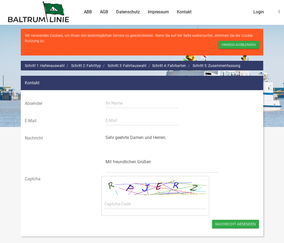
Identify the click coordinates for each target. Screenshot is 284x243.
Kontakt (184, 11)
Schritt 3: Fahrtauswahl (127, 65)
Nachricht (34, 138)
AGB (104, 11)
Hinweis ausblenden (239, 45)
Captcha (32, 178)
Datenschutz (128, 11)
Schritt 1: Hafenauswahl (44, 65)
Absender (33, 103)
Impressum (158, 11)
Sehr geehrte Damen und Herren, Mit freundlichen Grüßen (162, 153)
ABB (88, 11)
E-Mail (30, 120)
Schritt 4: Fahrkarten (169, 65)
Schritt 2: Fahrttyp (86, 65)
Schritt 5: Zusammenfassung (216, 65)
